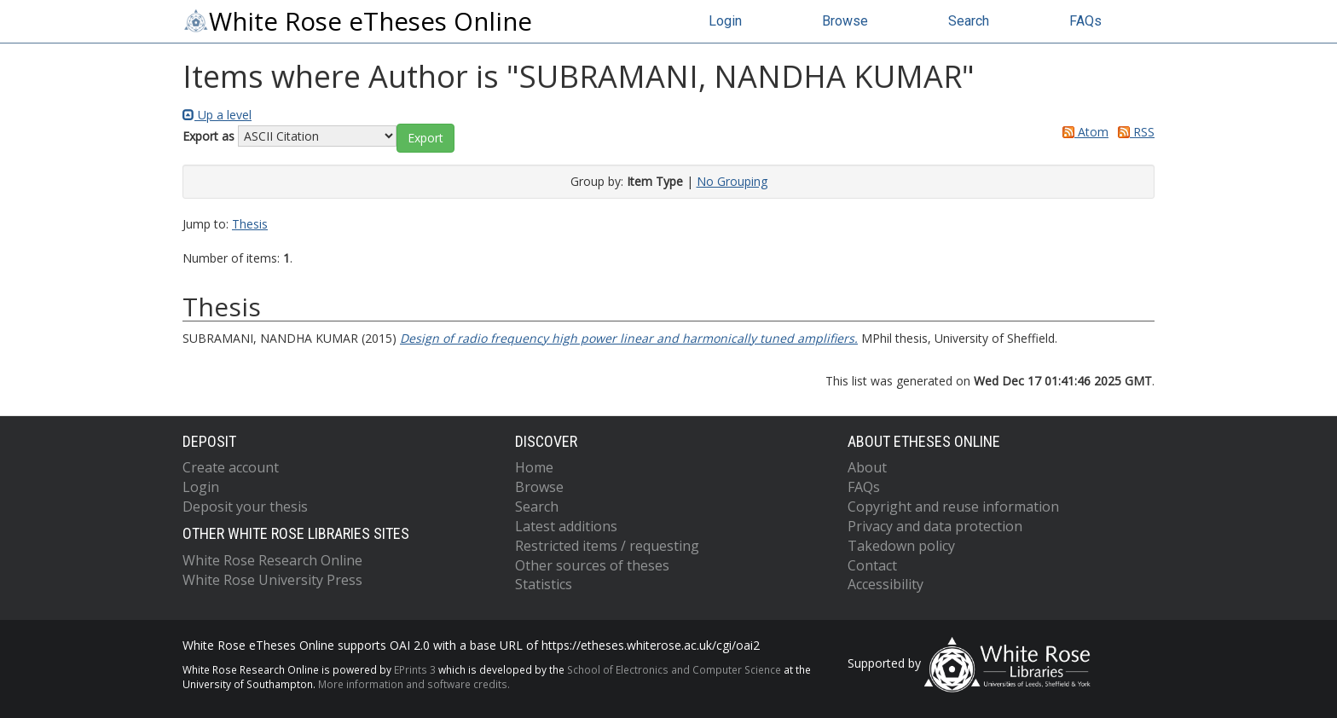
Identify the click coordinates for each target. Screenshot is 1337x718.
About (867, 467)
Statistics (543, 584)
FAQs (1085, 21)
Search (968, 21)
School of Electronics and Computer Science (674, 669)
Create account (230, 467)
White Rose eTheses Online (357, 21)
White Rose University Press (272, 579)
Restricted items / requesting (607, 545)
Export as (208, 136)
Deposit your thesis (245, 506)
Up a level (217, 115)
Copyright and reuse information (953, 506)
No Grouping (732, 181)
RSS (1133, 132)
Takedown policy (901, 545)
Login (725, 21)
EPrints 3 (415, 669)
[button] (425, 138)
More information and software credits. (414, 684)
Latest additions (566, 526)
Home (534, 467)
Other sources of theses (592, 565)
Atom (1082, 132)
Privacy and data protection (935, 526)
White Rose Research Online (272, 560)
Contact (872, 565)
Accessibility (885, 584)
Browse (845, 21)
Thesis (250, 224)
